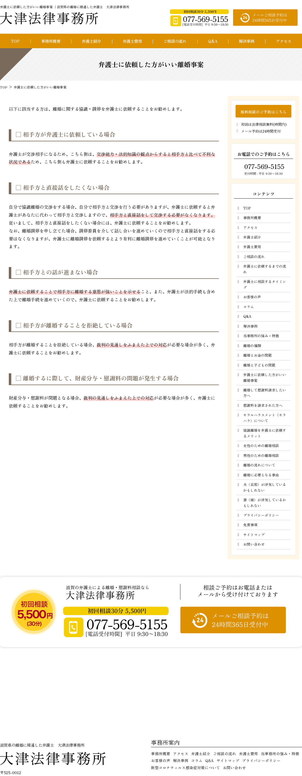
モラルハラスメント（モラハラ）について (264, 417)
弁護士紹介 (91, 41)
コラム (248, 306)
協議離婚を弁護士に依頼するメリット (264, 433)
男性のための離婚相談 (261, 455)
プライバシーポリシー (261, 515)
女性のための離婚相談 (261, 445)
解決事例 (246, 41)
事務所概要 (50, 41)
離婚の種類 (252, 345)
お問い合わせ (254, 544)
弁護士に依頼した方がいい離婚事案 (264, 377)
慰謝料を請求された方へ (263, 405)
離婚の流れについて (259, 465)
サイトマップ (254, 534)
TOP (15, 41)
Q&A (212, 41)
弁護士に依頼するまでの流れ (264, 269)
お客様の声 (252, 296)
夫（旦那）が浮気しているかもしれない (264, 487)
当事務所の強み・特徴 (261, 335)
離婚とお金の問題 (257, 355)
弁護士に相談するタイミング (264, 284)
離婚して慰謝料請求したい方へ (264, 392)
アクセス (283, 41)
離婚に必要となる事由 (261, 474)
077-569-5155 (263, 166)
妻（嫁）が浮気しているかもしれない (264, 502)
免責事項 (250, 524)
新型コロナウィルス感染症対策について (185, 767)
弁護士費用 (132, 41)
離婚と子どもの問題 (259, 365)
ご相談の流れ (174, 41)
